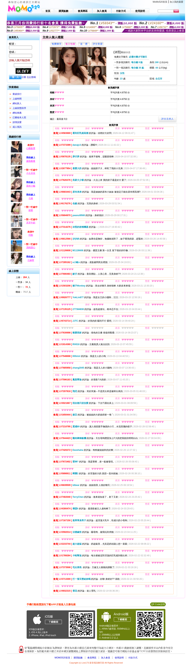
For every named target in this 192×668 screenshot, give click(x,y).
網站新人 (17, 103)
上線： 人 (23, 277)
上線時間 (17, 98)
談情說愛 (17, 122)
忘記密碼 (31, 77)
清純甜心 (30, 247)
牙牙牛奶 (30, 222)
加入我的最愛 (176, 2)
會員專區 (91, 657)
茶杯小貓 (30, 186)
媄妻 (30, 210)
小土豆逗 (30, 173)
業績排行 (17, 94)
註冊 (24, 77)
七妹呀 (30, 260)
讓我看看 (30, 161)
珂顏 (30, 235)
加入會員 (105, 657)
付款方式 (132, 657)
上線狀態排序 (19, 108)
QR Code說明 (158, 604)
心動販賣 (30, 148)
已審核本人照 (19, 117)
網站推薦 (17, 113)
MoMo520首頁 (160, 2)
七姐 (30, 198)
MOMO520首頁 (62, 657)
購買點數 (78, 657)
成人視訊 (17, 127)
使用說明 (119, 657)
